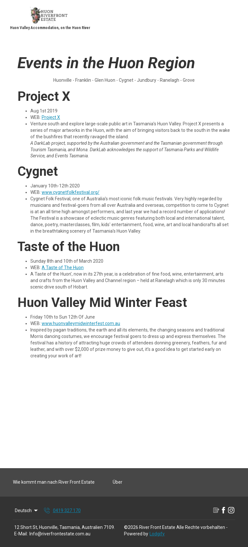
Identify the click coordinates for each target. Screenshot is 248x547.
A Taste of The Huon (63, 267)
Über (117, 482)
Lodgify (157, 533)
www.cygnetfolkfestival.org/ (70, 192)
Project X (51, 117)
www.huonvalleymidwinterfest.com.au (81, 323)
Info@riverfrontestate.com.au (59, 533)
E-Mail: (21, 533)
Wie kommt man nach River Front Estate (54, 482)
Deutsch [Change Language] (27, 510)
